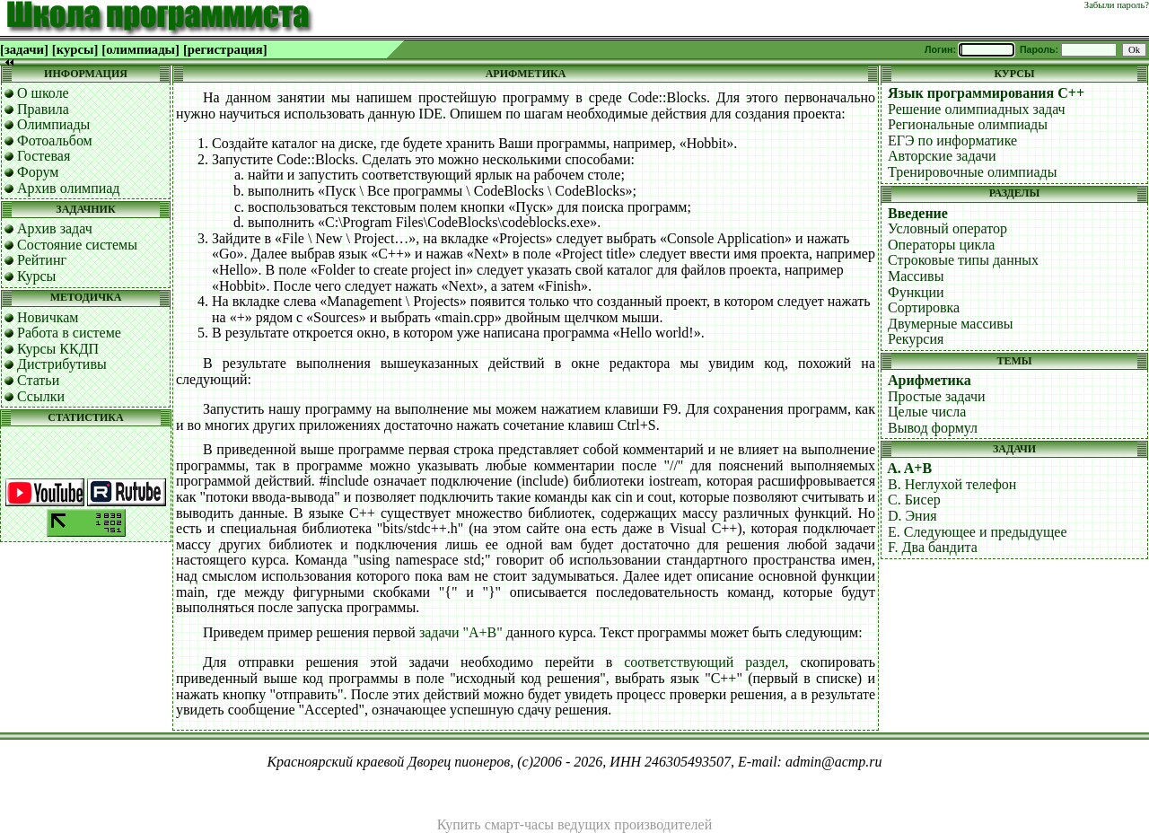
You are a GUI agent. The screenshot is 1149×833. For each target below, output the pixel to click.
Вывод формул (933, 427)
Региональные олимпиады (968, 124)
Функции (916, 292)
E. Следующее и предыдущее (977, 531)
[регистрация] (225, 49)
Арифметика (929, 380)
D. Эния (912, 515)
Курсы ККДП (58, 348)
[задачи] (24, 49)
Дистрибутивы (62, 364)
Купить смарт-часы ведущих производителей (574, 824)
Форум (37, 172)
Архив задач (54, 228)
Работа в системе (69, 332)
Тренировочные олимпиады (972, 172)
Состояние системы (77, 244)
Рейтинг (41, 259)
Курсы (36, 276)
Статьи (38, 380)
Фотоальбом (54, 140)
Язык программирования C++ (986, 93)
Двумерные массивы (950, 323)
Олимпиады (53, 124)
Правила (43, 109)
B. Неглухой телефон (952, 484)
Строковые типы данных (963, 259)
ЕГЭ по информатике (952, 140)
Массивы (915, 276)
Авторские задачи (942, 155)
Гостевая (43, 155)
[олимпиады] (140, 49)
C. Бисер (914, 499)
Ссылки (41, 396)
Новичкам (47, 317)
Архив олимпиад (68, 188)
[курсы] (75, 49)
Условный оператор (947, 228)
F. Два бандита (933, 547)
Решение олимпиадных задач (977, 109)
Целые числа (927, 411)
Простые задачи (937, 396)
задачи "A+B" (461, 632)
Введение (918, 213)
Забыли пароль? (1116, 5)
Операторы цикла (941, 244)
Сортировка (924, 307)
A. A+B (909, 468)
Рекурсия (915, 338)
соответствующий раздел (704, 662)
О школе (43, 93)
